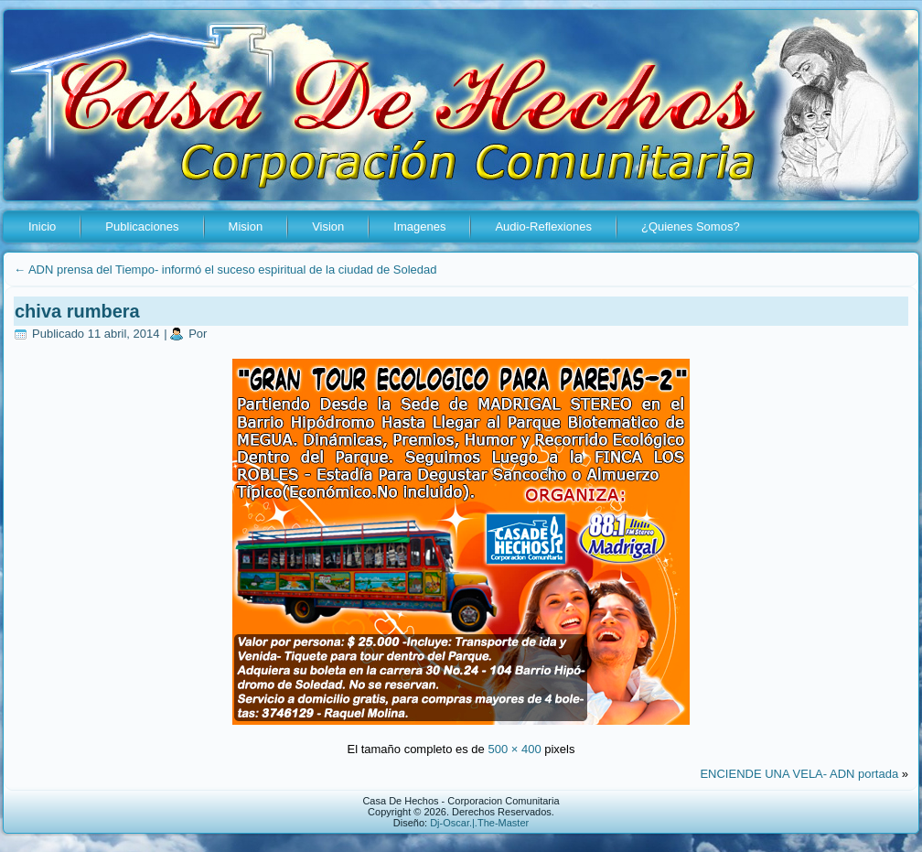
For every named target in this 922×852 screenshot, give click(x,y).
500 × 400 (514, 749)
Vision (328, 226)
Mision (246, 226)
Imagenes (419, 226)
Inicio (42, 226)
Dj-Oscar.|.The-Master (479, 822)
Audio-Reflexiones (543, 226)
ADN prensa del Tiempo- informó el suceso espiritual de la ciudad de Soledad (225, 269)
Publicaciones (141, 226)
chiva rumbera (77, 311)
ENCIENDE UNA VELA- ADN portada (799, 774)
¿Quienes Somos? (690, 226)
